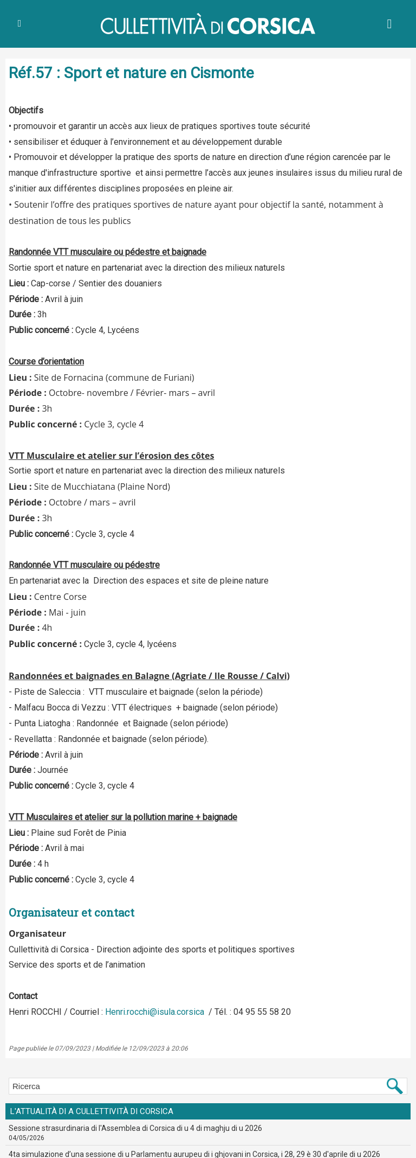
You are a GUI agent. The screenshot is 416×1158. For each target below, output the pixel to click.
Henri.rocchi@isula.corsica (154, 1012)
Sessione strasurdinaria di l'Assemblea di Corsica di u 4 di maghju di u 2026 (135, 1128)
